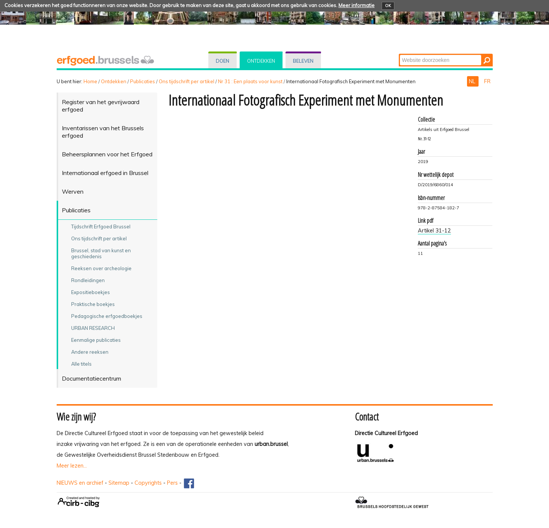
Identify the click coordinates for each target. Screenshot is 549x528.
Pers (172, 482)
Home (90, 81)
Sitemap (118, 482)
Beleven (303, 61)
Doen (222, 61)
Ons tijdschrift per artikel (186, 81)
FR (487, 81)
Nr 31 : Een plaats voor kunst (250, 81)
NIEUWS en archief (80, 482)
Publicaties (142, 81)
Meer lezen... (72, 465)
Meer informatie (356, 5)
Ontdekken (261, 61)
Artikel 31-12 (434, 230)
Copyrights (148, 482)
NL (473, 81)
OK (388, 5)
